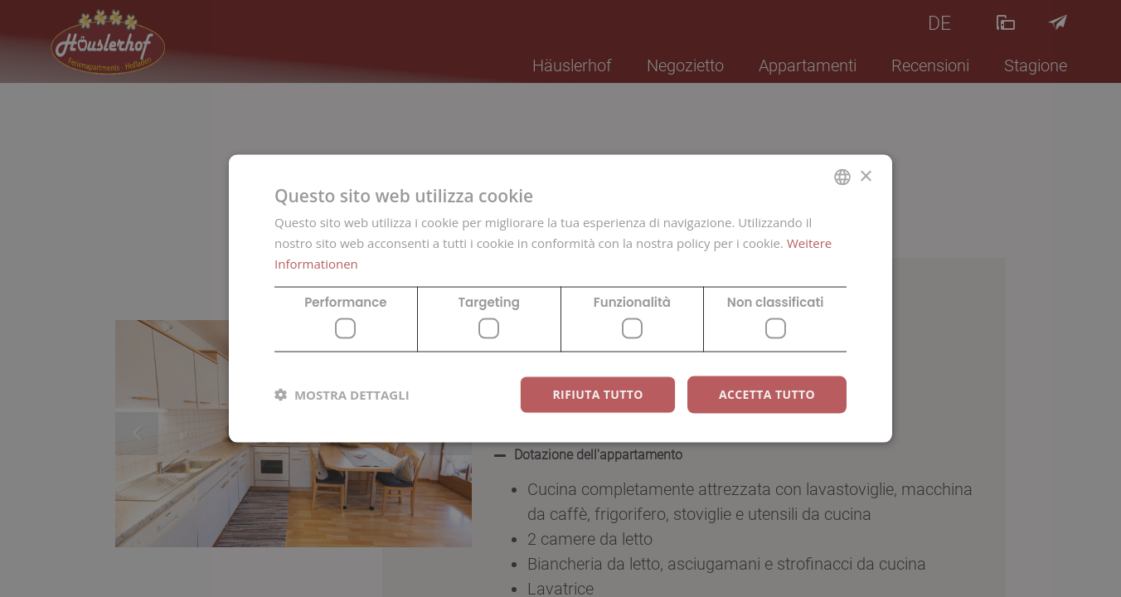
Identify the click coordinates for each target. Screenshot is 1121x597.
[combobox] (842, 177)
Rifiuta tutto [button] (597, 394)
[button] (342, 394)
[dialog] (560, 299)
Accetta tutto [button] (767, 394)
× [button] (865, 176)
